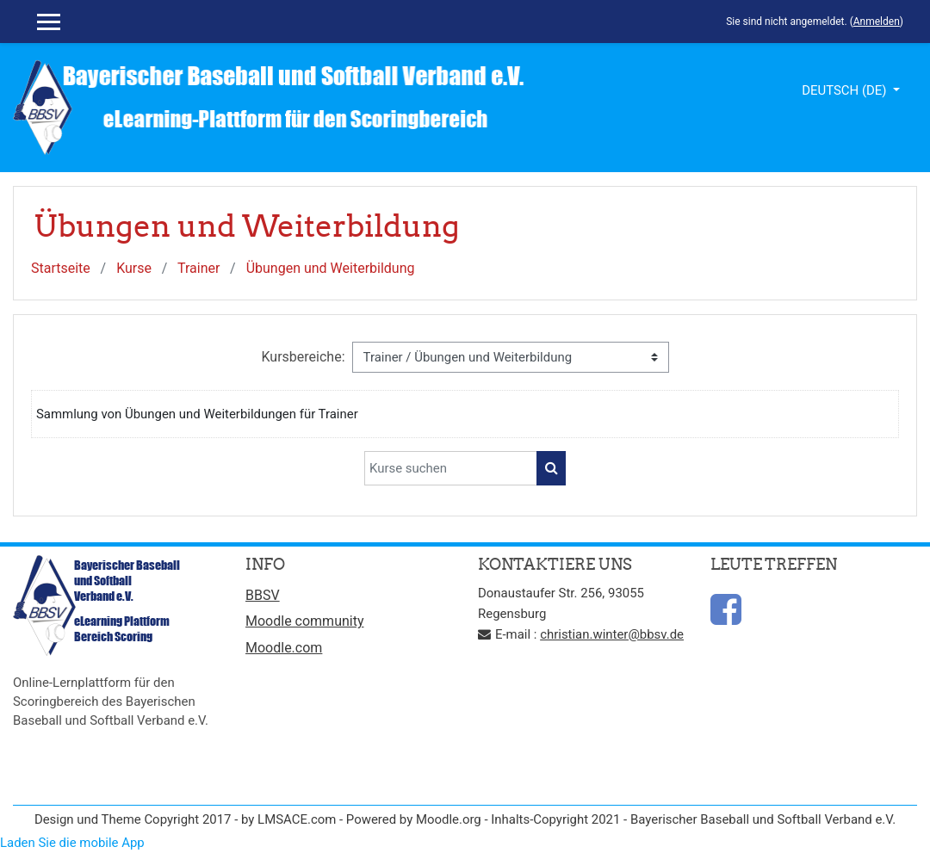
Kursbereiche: (302, 357)
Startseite (60, 268)
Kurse (134, 268)
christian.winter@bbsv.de (612, 634)
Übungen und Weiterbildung (330, 268)
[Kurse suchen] (450, 468)
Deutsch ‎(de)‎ (846, 90)
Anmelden (876, 21)
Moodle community (304, 621)
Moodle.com (283, 648)
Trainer (198, 268)
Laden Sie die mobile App (72, 842)
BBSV (262, 595)
